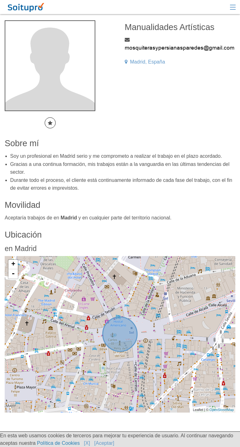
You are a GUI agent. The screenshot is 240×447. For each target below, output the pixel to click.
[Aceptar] (104, 443)
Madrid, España (145, 61)
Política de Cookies (58, 443)
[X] (87, 443)
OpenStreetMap (221, 410)
